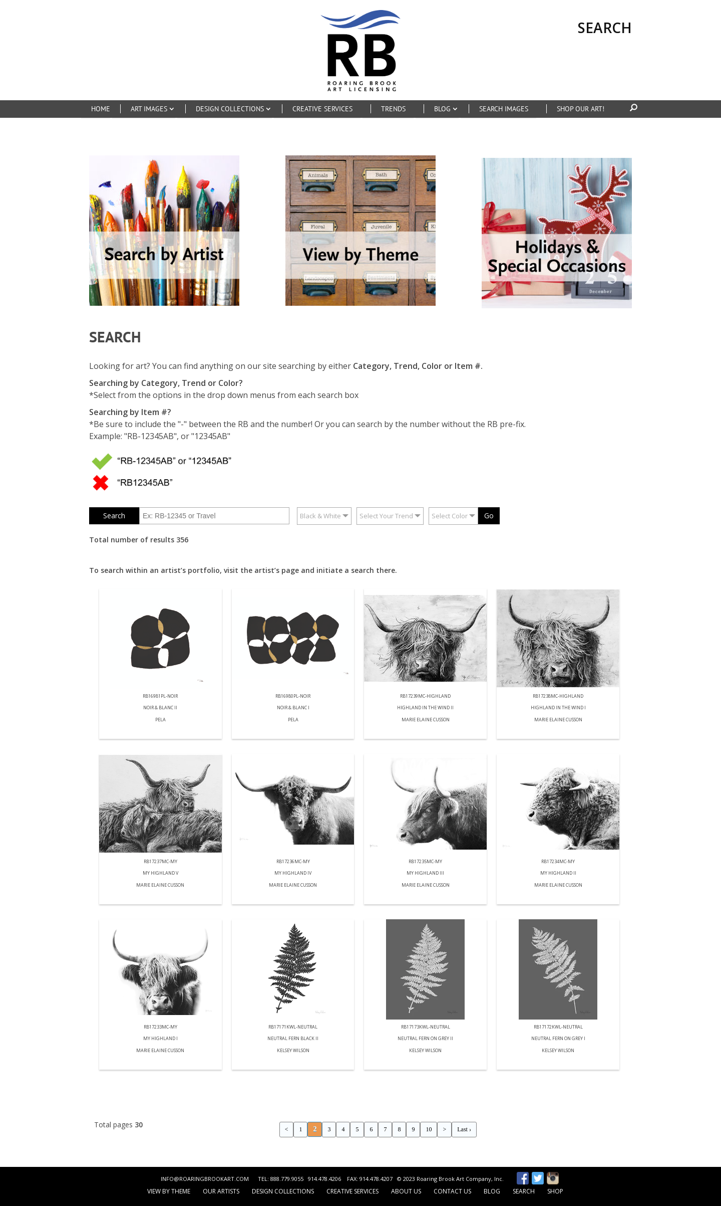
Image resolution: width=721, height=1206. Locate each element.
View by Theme (168, 1191)
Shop (555, 1191)
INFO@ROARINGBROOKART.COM (205, 1178)
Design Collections (283, 1191)
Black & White (320, 515)
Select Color (450, 515)
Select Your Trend (386, 515)
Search (524, 1191)
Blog (492, 1191)
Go (489, 515)
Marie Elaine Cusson (426, 720)
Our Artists (221, 1191)
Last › (464, 1129)
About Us (406, 1191)
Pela (160, 720)
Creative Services (352, 1191)
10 (429, 1129)
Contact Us (452, 1191)
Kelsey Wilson (293, 1051)
